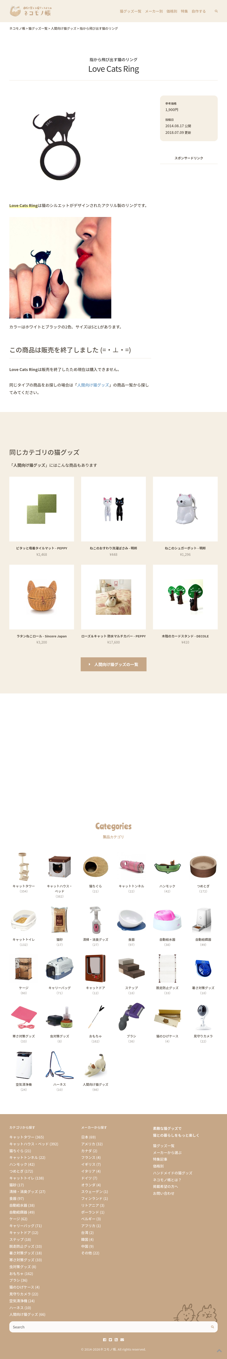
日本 (84, 1137)
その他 (86, 1253)
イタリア (88, 1171)
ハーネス (16, 1307)
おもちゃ (16, 1273)
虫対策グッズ (20, 1266)
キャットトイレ (21, 1178)
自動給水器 (18, 1205)
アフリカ (88, 1225)
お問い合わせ (163, 1193)
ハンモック (18, 1164)
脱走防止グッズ (21, 1246)
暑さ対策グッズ (21, 1253)
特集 (184, 11)
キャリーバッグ (21, 1225)
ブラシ (14, 1280)
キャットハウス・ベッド (29, 1143)
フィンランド (92, 1198)
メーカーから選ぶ (167, 1152)
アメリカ (88, 1143)
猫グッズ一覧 (130, 11)
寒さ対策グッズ (21, 1259)
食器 (12, 1198)
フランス (88, 1157)
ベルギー (88, 1218)
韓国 (84, 1239)
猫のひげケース (21, 1287)
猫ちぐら (16, 1150)
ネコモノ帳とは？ (167, 1179)
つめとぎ (16, 1171)
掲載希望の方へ (165, 1186)
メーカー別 (154, 11)
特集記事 (160, 1159)
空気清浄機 (18, 1300)
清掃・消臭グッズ (23, 1191)
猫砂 (12, 1184)
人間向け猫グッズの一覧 (116, 664)
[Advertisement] (189, 195)
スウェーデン (92, 1191)
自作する (199, 11)
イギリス (88, 1164)
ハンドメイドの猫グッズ (172, 1172)
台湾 (84, 1232)
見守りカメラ (20, 1294)
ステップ (16, 1239)
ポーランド (90, 1212)
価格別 (171, 11)
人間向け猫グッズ (93, 385)
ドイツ (86, 1178)
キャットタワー (21, 1137)
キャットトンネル (23, 1157)
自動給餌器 (18, 1212)
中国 (84, 1246)
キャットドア (20, 1232)
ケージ (14, 1218)
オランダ (88, 1184)
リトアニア (90, 1205)
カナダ (86, 1150)
